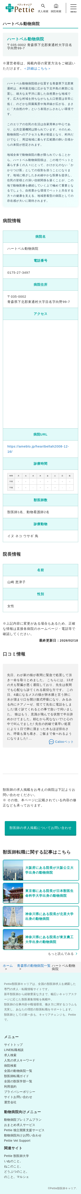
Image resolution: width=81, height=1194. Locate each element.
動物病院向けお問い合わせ (23, 1135)
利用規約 (10, 1086)
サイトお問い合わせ (18, 1097)
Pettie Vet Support (17, 1140)
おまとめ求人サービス (19, 1125)
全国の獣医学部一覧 (18, 1081)
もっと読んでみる (61, 953)
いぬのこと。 (13, 1161)
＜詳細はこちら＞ (37, 68)
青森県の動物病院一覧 (34, 965)
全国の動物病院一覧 (18, 1071)
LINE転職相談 (14, 1050)
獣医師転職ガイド (16, 1076)
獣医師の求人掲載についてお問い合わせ (41, 828)
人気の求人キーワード (19, 1060)
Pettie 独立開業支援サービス (24, 1130)
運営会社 (10, 1102)
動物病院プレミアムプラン (23, 1119)
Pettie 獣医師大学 (16, 1156)
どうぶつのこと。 (16, 1171)
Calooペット (64, 741)
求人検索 (43, 8)
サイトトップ (13, 1044)
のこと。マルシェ (16, 1177)
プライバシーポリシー (19, 1091)
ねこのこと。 (13, 1166)
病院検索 (56, 8)
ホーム (8, 965)
